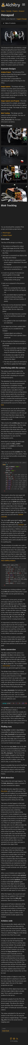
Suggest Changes (22, 19)
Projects (15, 11)
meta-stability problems (8, 560)
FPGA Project (7, 232)
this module (6, 665)
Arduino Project (7, 235)
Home (3, 11)
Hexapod (21, 11)
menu (23, 4)
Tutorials (8, 11)
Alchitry (16, 1041)
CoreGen (21, 524)
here (2, 405)
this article (4, 791)
